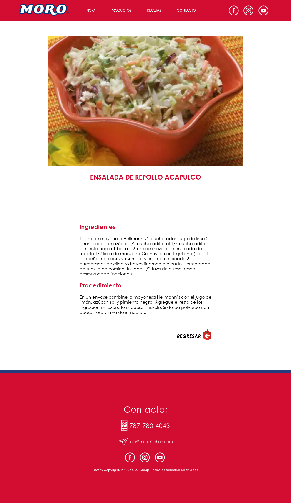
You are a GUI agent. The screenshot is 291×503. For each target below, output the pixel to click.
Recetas (154, 10)
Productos (121, 10)
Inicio (90, 10)
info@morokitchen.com (151, 441)
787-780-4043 (149, 425)
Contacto (186, 10)
